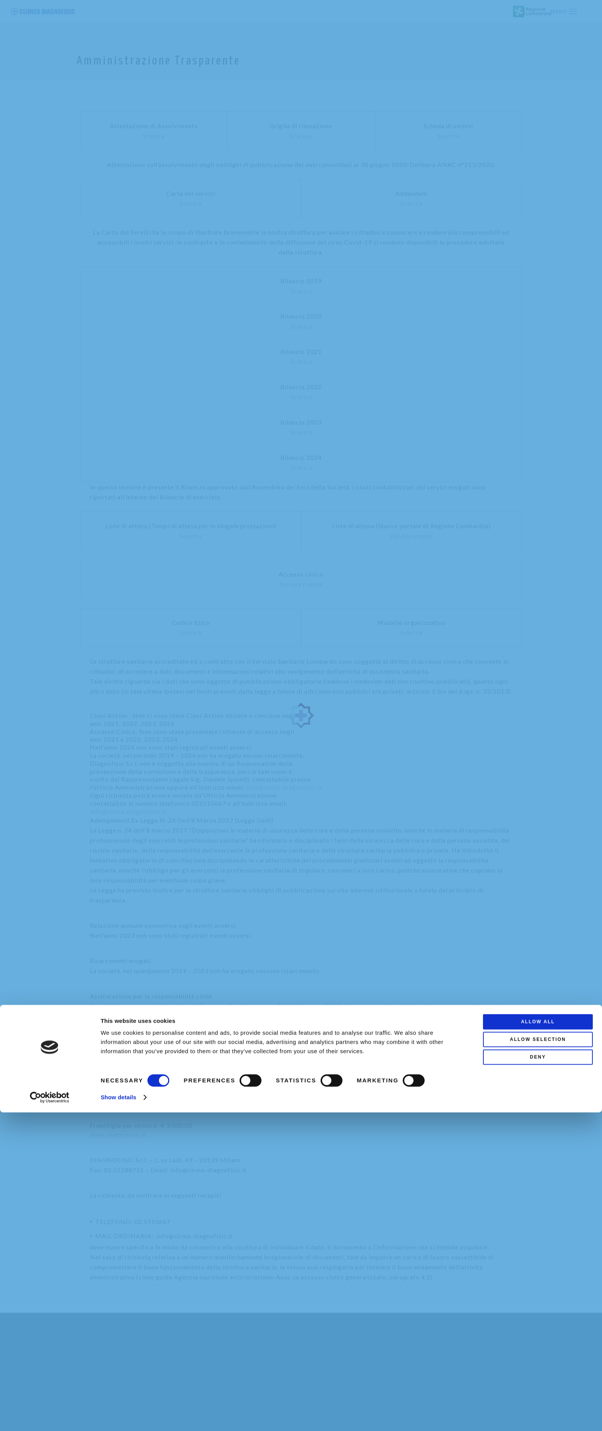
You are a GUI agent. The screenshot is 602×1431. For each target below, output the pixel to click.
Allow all (538, 1340)
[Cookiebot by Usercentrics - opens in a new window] (49, 1416)
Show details (118, 1416)
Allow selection (538, 1358)
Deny (538, 1375)
